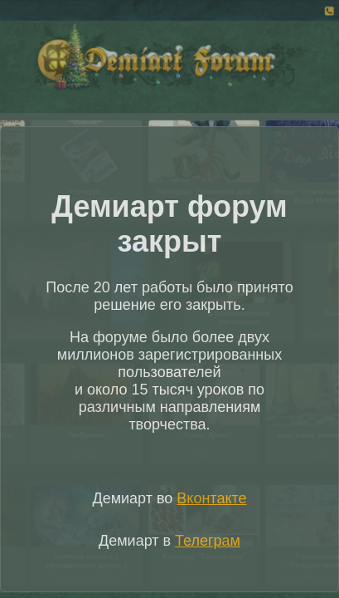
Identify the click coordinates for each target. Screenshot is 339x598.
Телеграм (207, 540)
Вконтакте (211, 498)
